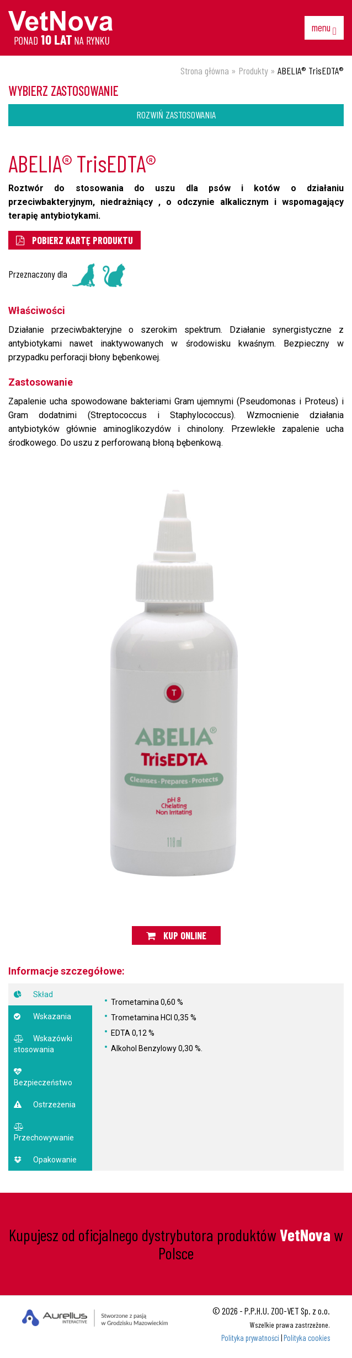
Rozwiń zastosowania (176, 115)
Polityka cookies (307, 1338)
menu (324, 28)
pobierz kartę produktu (74, 240)
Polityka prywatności (250, 1338)
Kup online (176, 935)
